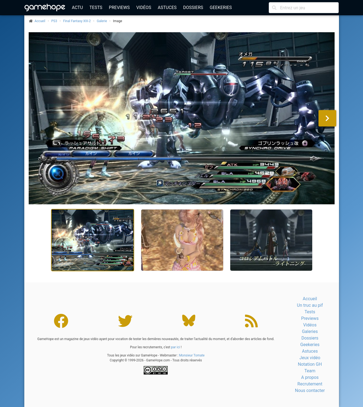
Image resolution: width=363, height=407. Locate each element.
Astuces (167, 7)
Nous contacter (310, 390)
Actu (77, 7)
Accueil (310, 298)
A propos (309, 377)
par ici (175, 347)
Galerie (102, 21)
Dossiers (193, 7)
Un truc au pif (310, 305)
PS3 (54, 21)
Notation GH (310, 364)
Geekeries (221, 7)
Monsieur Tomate (192, 355)
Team (309, 370)
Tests (96, 7)
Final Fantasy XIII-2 (77, 21)
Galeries (310, 331)
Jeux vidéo (309, 357)
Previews (119, 7)
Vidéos (143, 7)
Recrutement (309, 384)
